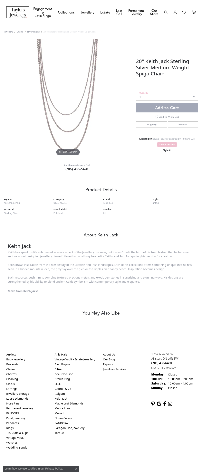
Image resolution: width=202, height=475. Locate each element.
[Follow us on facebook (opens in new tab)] (164, 404)
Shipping (152, 124)
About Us (109, 354)
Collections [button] (66, 12)
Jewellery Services (114, 369)
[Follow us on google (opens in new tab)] (159, 404)
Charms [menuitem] (11, 374)
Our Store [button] (154, 12)
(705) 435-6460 (76, 169)
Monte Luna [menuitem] (63, 408)
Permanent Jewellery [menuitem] (20, 408)
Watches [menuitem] (11, 442)
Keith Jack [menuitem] (61, 398)
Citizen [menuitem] (59, 369)
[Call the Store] (161, 363)
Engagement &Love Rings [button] (42, 12)
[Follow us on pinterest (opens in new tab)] (153, 404)
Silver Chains (33, 31)
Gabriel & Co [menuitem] (63, 389)
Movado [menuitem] (60, 413)
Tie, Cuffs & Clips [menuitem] (17, 433)
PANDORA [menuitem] (13, 413)
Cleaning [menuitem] (12, 379)
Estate (105, 12)
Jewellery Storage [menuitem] (17, 393)
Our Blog (109, 359)
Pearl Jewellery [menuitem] (15, 418)
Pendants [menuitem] (12, 423)
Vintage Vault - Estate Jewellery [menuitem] (75, 359)
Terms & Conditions (105, 463)
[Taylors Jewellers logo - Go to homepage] (18, 12)
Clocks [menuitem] (10, 384)
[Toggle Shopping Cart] (194, 12)
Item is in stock (167, 144)
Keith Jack (108, 203)
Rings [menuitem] (10, 428)
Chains (20, 31)
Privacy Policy (53, 468)
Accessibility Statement (134, 463)
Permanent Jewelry (136, 12)
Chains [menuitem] (10, 369)
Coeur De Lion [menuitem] (64, 374)
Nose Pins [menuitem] (12, 403)
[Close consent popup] (76, 469)
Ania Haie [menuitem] (61, 354)
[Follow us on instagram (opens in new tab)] (170, 404)
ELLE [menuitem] (58, 384)
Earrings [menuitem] (11, 389)
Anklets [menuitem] (11, 354)
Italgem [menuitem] (60, 393)
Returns (183, 124)
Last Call (119, 12)
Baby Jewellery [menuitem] (15, 359)
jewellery (8, 31)
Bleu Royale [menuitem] (62, 364)
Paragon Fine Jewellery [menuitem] (70, 428)
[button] (166, 12)
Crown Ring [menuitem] (62, 379)
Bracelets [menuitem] (12, 364)
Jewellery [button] (87, 12)
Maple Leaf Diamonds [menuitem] (69, 403)
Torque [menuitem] (59, 433)
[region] (68, 98)
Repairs (108, 364)
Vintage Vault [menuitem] (15, 438)
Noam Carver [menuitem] (63, 418)
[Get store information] (164, 367)
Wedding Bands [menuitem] (16, 447)
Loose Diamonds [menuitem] (17, 398)
